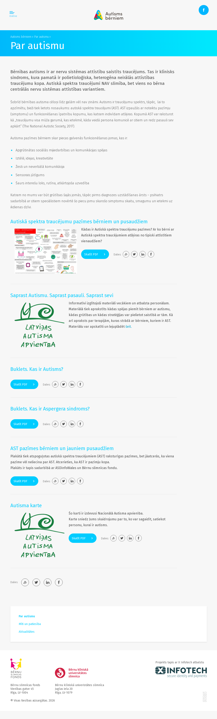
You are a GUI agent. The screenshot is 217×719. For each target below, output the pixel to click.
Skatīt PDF (95, 254)
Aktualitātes (27, 632)
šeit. (128, 327)
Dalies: (117, 254)
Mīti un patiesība (30, 624)
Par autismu (27, 616)
